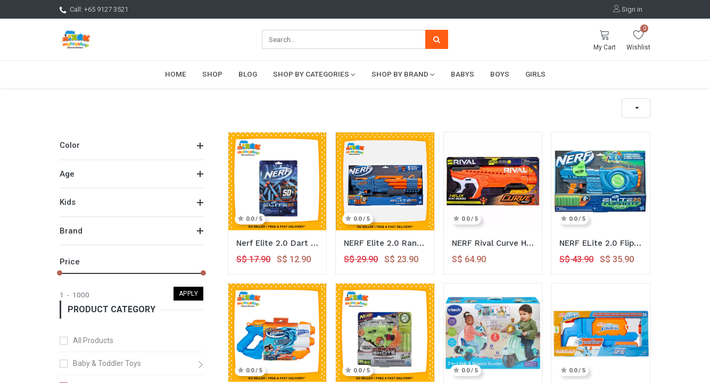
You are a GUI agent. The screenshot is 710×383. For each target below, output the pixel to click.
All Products (93, 340)
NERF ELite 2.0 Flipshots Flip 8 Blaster (600, 243)
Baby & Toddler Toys (107, 363)
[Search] (436, 39)
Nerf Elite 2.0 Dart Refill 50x (277, 243)
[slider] (59, 273)
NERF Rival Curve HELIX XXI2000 (493, 243)
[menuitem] (175, 74)
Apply (189, 293)
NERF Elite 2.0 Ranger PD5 (385, 243)
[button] (636, 108)
